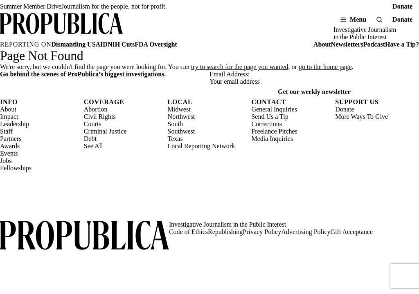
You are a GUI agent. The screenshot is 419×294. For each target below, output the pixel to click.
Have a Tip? (402, 44)
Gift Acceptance (352, 231)
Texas (175, 138)
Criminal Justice (105, 131)
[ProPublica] (61, 27)
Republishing (225, 231)
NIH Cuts (121, 44)
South (175, 123)
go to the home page (325, 66)
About (322, 44)
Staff (6, 131)
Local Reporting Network (201, 146)
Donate (402, 6)
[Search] (379, 19)
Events (9, 153)
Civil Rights (100, 116)
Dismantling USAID (80, 44)
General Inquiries (274, 109)
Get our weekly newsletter (314, 91)
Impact (9, 116)
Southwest (181, 131)
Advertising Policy (305, 231)
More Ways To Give (361, 116)
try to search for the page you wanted (239, 66)
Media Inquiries (272, 138)
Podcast (374, 44)
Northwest (181, 116)
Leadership (14, 123)
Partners (10, 138)
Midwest (179, 109)
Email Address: (230, 74)
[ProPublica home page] (84, 236)
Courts (92, 123)
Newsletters (347, 44)
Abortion (96, 109)
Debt (90, 138)
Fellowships (16, 168)
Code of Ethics (188, 231)
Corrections (266, 123)
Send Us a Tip (269, 116)
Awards (10, 146)
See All (93, 146)
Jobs (5, 160)
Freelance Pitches (274, 131)
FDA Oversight (156, 44)
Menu (358, 19)
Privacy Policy (262, 231)
